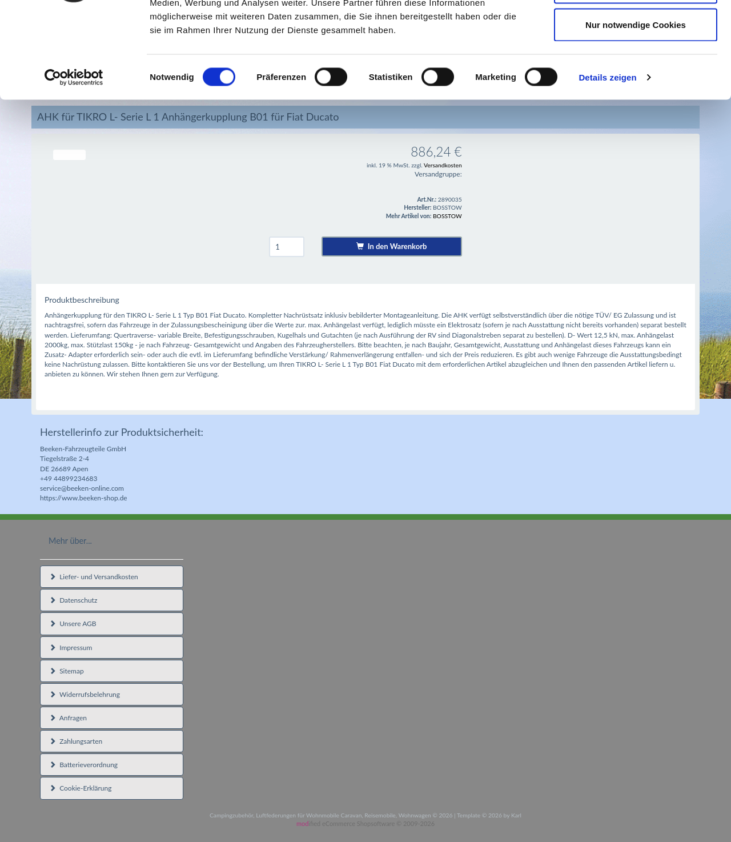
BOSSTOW (447, 215)
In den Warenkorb (391, 246)
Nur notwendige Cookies (635, 105)
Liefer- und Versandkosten (93, 576)
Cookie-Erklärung (80, 788)
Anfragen (68, 717)
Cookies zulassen (636, 30)
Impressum (70, 647)
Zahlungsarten (75, 741)
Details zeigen (607, 157)
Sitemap (66, 671)
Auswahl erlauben (635, 68)
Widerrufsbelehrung (84, 694)
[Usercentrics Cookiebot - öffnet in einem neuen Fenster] (74, 157)
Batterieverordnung (83, 764)
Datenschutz (73, 600)
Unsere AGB (73, 623)
